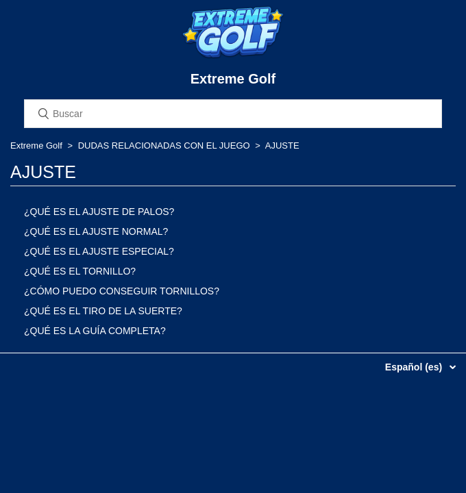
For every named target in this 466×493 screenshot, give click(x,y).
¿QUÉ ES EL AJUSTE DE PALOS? (99, 211)
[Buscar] (233, 113)
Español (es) (415, 367)
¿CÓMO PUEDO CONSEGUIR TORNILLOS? (121, 291)
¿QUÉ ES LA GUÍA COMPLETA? (95, 330)
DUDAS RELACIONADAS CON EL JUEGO (164, 145)
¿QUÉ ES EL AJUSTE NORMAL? (96, 231)
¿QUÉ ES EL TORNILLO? (80, 271)
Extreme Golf (36, 145)
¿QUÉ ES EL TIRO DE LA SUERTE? (103, 310)
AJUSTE (282, 145)
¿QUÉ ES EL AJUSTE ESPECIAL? (99, 251)
